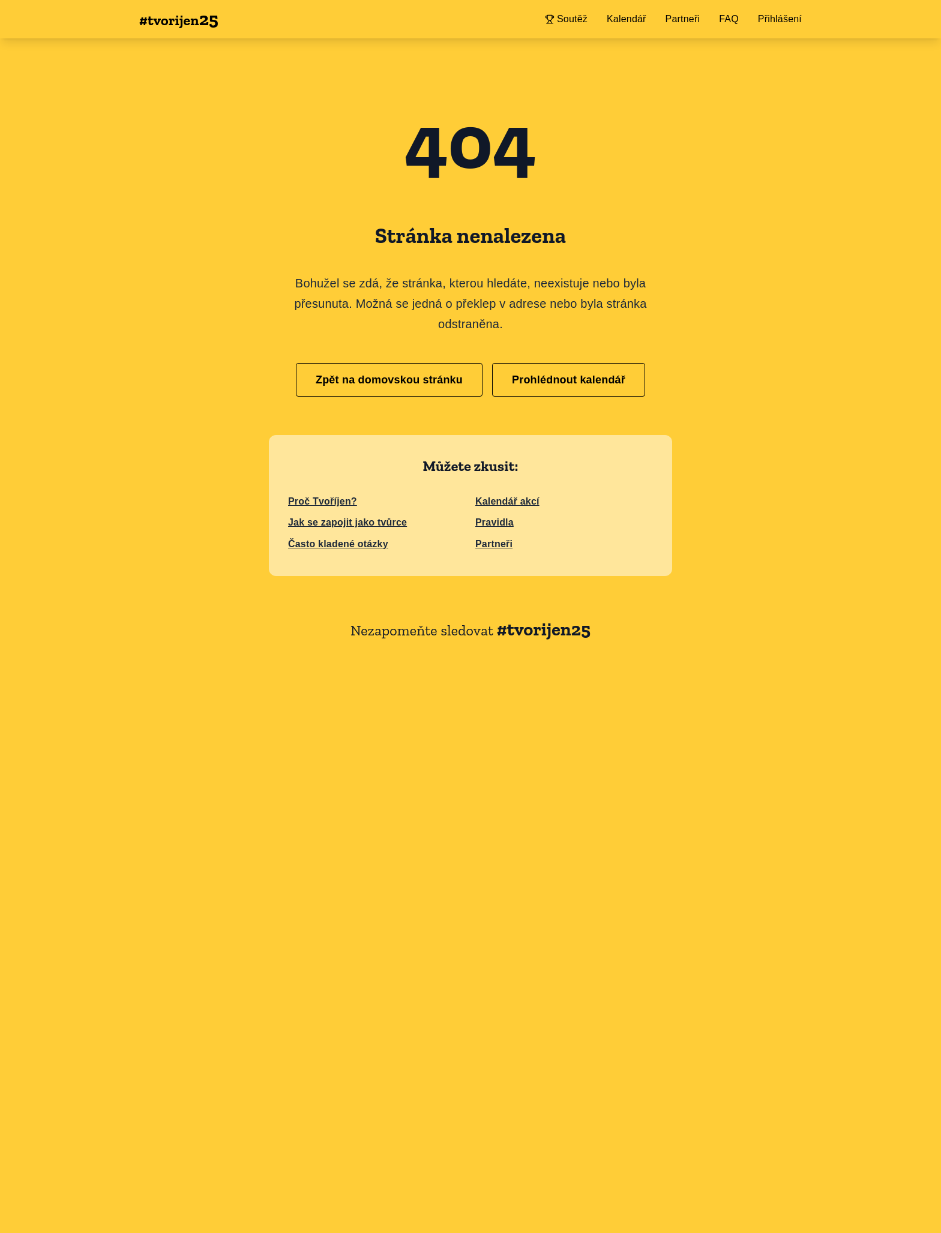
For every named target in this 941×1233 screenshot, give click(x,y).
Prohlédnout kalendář (568, 380)
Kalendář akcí (507, 501)
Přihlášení (780, 19)
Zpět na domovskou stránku (389, 380)
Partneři (494, 544)
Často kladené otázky (338, 544)
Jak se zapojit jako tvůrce (347, 522)
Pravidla (494, 522)
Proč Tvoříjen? (322, 501)
